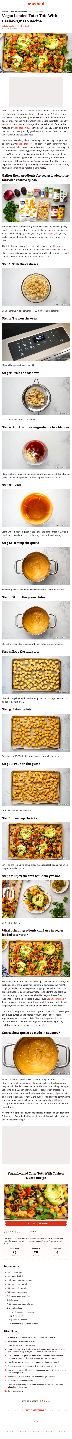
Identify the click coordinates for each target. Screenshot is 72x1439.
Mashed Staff (23, 26)
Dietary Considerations (21, 11)
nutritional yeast (51, 233)
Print (32, 1232)
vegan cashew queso (22, 127)
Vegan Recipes (40, 11)
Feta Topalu (9, 26)
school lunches (23, 143)
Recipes (5, 11)
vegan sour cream (56, 998)
